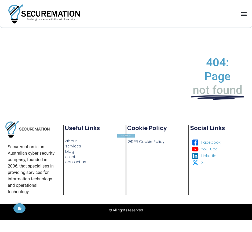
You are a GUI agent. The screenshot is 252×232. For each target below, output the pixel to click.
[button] (243, 13)
